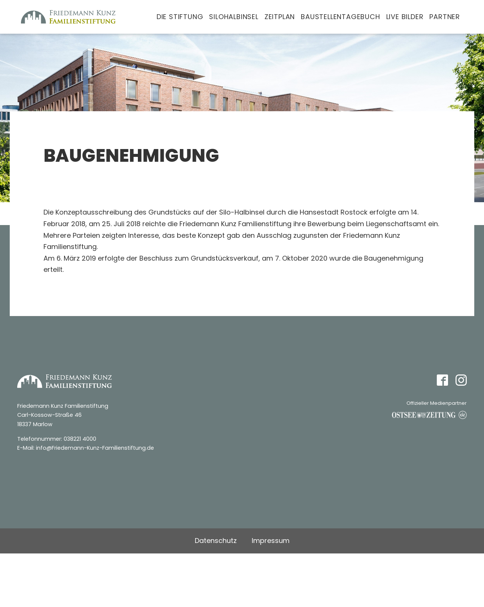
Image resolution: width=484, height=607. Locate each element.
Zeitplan (279, 16)
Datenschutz (216, 540)
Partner (444, 16)
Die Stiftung (180, 16)
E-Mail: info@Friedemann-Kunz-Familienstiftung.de (85, 448)
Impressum (271, 540)
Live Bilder (405, 16)
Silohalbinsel (233, 16)
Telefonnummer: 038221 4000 (56, 439)
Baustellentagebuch (340, 16)
